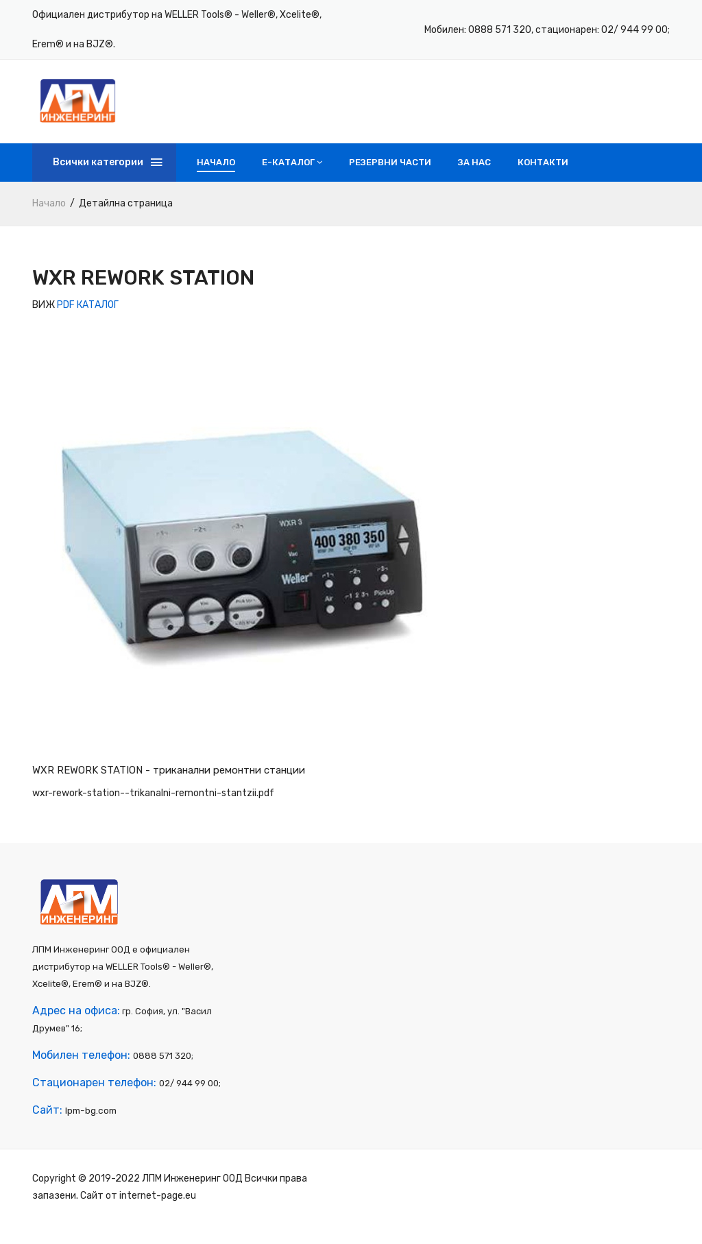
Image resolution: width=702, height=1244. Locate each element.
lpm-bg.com (90, 1130)
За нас (474, 173)
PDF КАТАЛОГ (88, 316)
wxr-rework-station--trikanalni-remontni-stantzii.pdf (153, 804)
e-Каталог (292, 173)
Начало (216, 173)
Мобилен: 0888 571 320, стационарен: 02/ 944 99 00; (547, 30)
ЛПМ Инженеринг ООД (192, 1198)
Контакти (543, 173)
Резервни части (390, 173)
